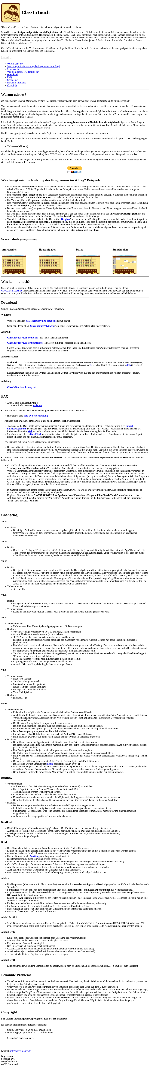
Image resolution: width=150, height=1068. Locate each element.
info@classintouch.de (20, 1051)
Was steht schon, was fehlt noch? (23, 71)
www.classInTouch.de (11, 290)
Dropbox (65, 219)
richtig (50, 764)
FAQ (9, 77)
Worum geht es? (15, 63)
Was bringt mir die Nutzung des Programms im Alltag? (33, 66)
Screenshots (13, 69)
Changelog (12, 80)
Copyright (12, 85)
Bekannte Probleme (16, 82)
